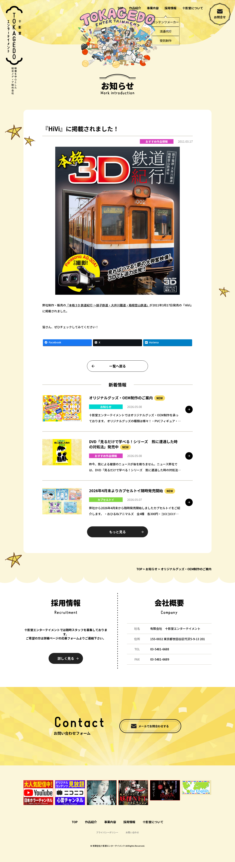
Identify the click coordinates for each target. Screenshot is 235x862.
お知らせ (151, 569)
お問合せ (220, 17)
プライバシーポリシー (107, 832)
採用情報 (170, 8)
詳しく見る (65, 658)
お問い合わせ (132, 832)
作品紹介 (135, 8)
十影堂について (192, 8)
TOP (120, 8)
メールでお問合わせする (153, 726)
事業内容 (153, 8)
